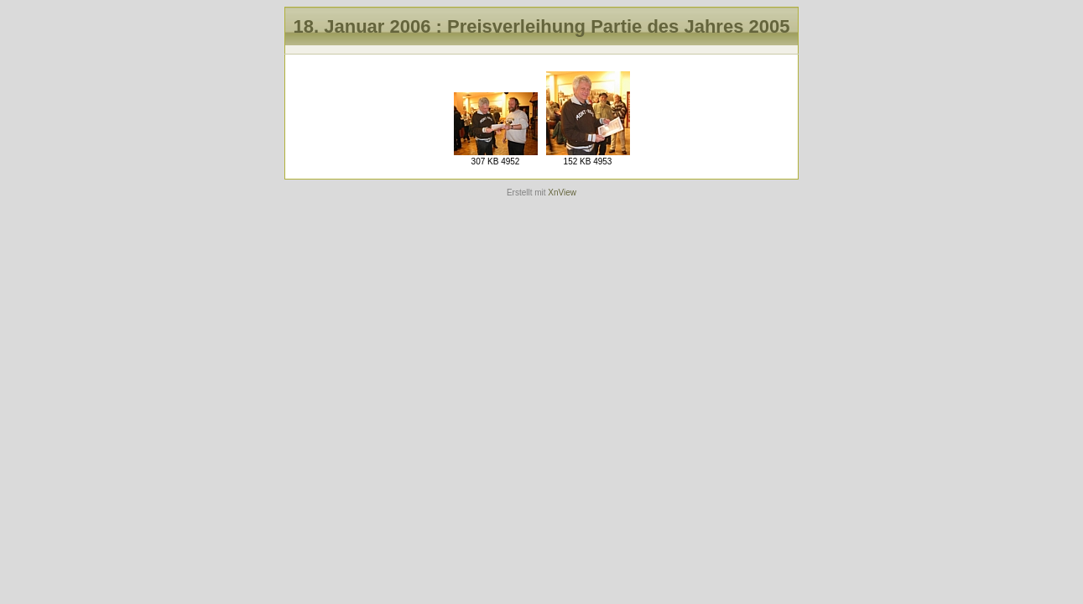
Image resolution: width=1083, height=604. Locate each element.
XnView (562, 192)
